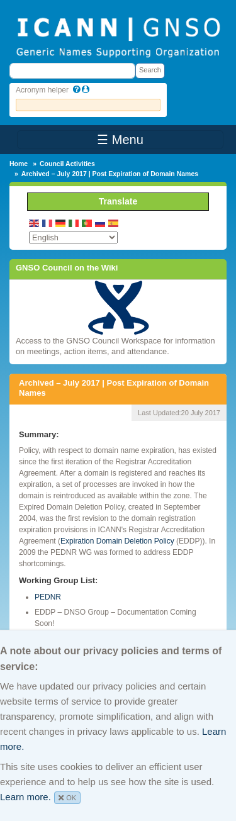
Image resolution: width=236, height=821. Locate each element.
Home (18, 163)
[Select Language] (73, 237)
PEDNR (48, 597)
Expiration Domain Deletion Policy (117, 541)
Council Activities (67, 163)
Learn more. (25, 796)
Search (150, 70)
